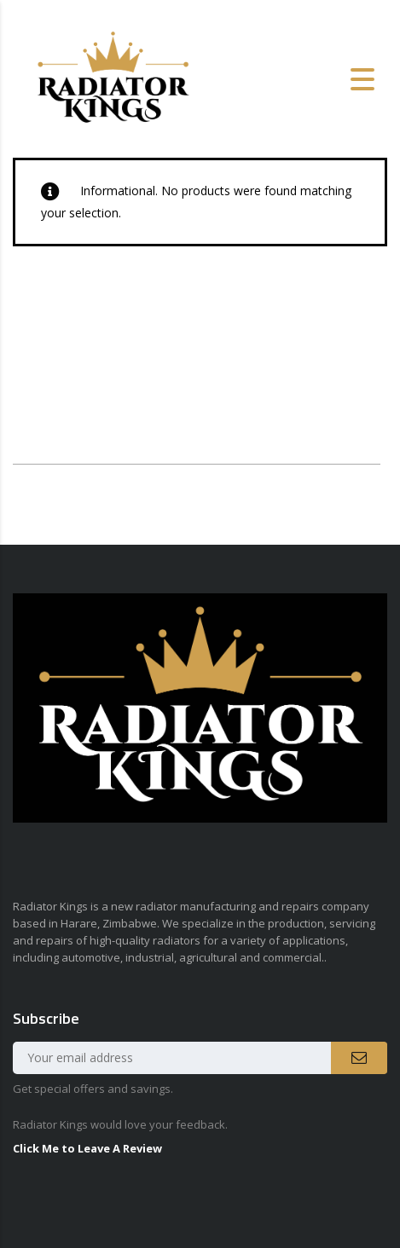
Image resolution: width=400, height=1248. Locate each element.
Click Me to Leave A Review (87, 1148)
